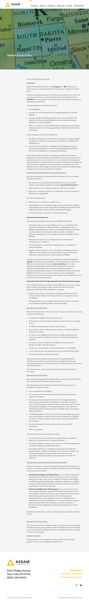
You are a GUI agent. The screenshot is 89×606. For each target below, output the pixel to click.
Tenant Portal (79, 6)
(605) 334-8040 (16, 578)
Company (34, 6)
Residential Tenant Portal (72, 574)
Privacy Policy (76, 570)
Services (43, 6)
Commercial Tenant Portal (71, 577)
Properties (51, 6)
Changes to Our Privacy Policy (49, 164)
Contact (69, 6)
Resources (61, 6)
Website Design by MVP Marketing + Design (70, 597)
